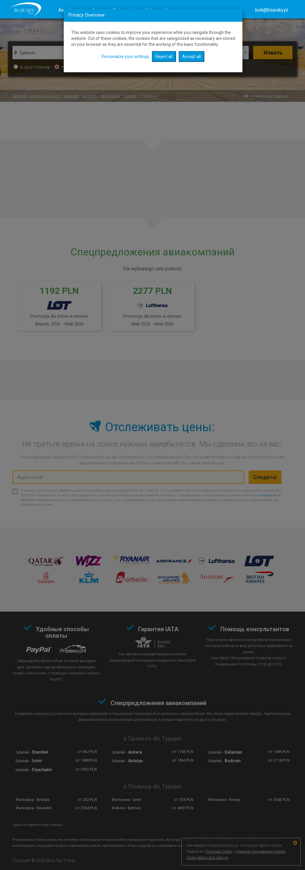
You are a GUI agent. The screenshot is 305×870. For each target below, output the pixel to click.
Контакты (174, 10)
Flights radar (124, 10)
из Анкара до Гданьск (269, 96)
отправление (150, 52)
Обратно (188, 52)
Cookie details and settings (207, 858)
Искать (273, 52)
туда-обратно (71, 67)
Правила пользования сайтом (260, 851)
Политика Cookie (218, 851)
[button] (271, 10)
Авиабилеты (70, 10)
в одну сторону (32, 67)
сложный (106, 67)
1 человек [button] (231, 52)
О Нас (150, 10)
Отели (98, 10)
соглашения (267, 495)
